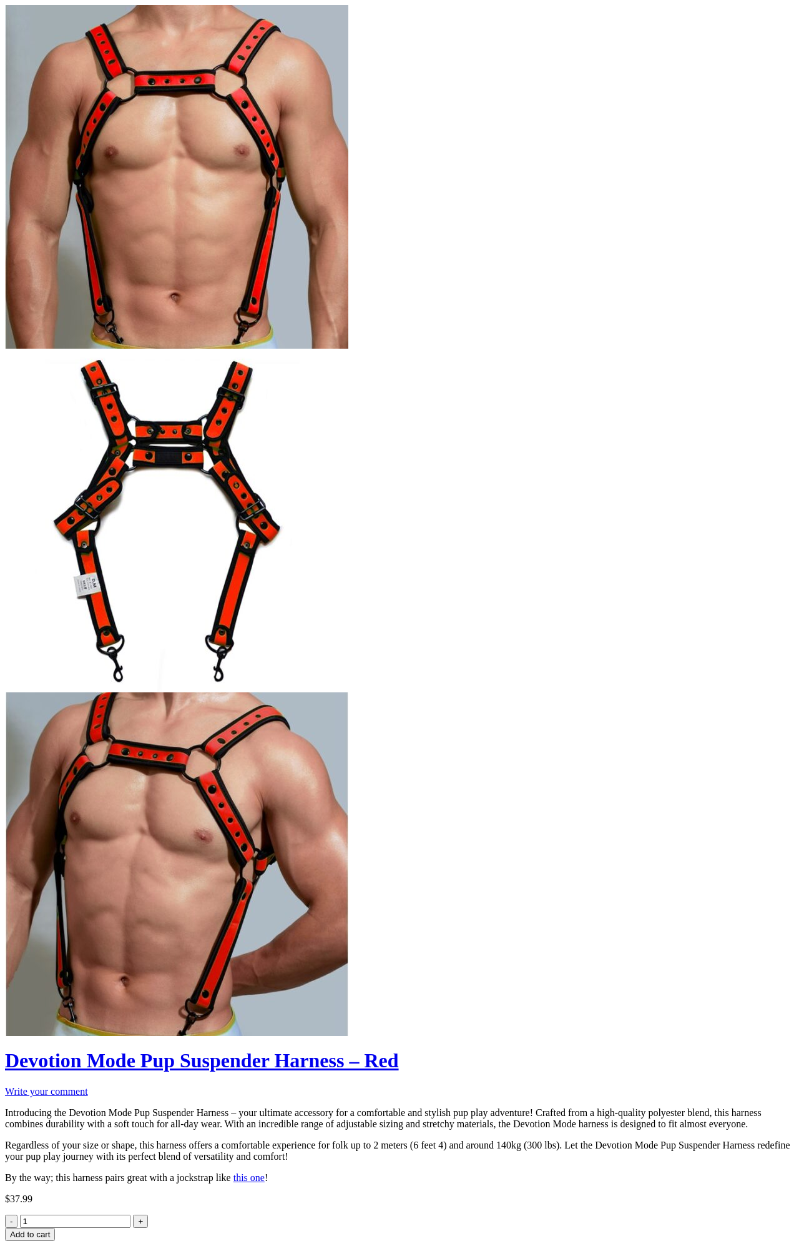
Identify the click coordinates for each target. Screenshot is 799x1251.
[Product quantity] (75, 1221)
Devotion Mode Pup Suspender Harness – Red (202, 1060)
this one (249, 1177)
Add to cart (30, 1234)
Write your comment (46, 1091)
